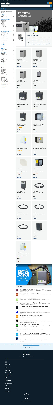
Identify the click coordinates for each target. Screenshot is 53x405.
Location (2, 14)
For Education (4, 16)
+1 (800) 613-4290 (25, 0)
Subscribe (45, 344)
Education (7, 367)
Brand (2, 56)
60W (2, 71)
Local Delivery (8, 382)
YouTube (32, 348)
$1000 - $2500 (4, 78)
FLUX (2, 57)
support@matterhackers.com (26, 356)
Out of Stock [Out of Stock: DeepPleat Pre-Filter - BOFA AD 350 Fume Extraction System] (19, 261)
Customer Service (19, 0)
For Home (3, 15)
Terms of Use (8, 390)
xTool (2, 62)
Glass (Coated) (4, 36)
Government (7, 370)
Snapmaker (3, 61)
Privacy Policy (8, 388)
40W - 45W (3, 69)
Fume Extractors (4, 84)
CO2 (2, 45)
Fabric (3, 22)
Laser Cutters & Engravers (32, 33)
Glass (2, 23)
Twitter (23, 348)
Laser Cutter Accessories (6, 83)
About (6, 377)
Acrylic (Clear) (4, 20)
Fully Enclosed (4, 49)
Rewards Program (9, 383)
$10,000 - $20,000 (4, 81)
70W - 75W (3, 72)
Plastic (3, 27)
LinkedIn (28, 348)
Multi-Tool (3, 50)
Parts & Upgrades (4, 85)
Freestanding (4, 54)
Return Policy (8, 386)
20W (2, 67)
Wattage (2, 64)
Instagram (25, 348)
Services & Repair (8, 372)
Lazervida (3, 60)
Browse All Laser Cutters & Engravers (6, 12)
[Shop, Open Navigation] (3, 9)
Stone (2, 28)
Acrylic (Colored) (4, 21)
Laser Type (3, 44)
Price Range (3, 76)
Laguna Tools (4, 59)
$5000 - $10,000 (4, 80)
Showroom (7, 364)
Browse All (3, 87)
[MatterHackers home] (26, 396)
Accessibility (7, 391)
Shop (6, 361)
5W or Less (3, 65)
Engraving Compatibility (6, 31)
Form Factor (3, 52)
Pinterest (30, 348)
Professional (8, 365)
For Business (4, 17)
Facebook (21, 348)
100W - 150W (4, 74)
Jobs (6, 385)
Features (3, 48)
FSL (2, 58)
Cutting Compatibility (5, 19)
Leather (3, 24)
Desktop (3, 53)
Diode (3, 46)
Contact (6, 378)
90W (2, 73)
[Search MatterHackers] (51, 6)
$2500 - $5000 (4, 79)
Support (6, 369)
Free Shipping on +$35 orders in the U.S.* (8, 0)
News (6, 362)
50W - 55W (3, 70)
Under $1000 (3, 77)
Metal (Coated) (4, 26)
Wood (3, 29)
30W (2, 68)
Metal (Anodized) (4, 25)
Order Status (8, 380)
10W (2, 66)
